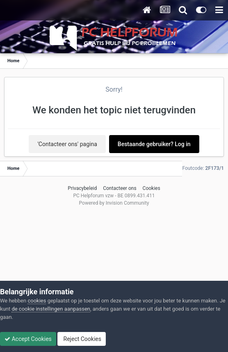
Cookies (151, 188)
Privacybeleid (82, 188)
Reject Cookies (81, 339)
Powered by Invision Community (114, 203)
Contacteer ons (119, 188)
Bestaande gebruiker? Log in (154, 144)
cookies (36, 301)
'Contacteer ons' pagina (67, 144)
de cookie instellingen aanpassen (50, 309)
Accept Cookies (28, 339)
